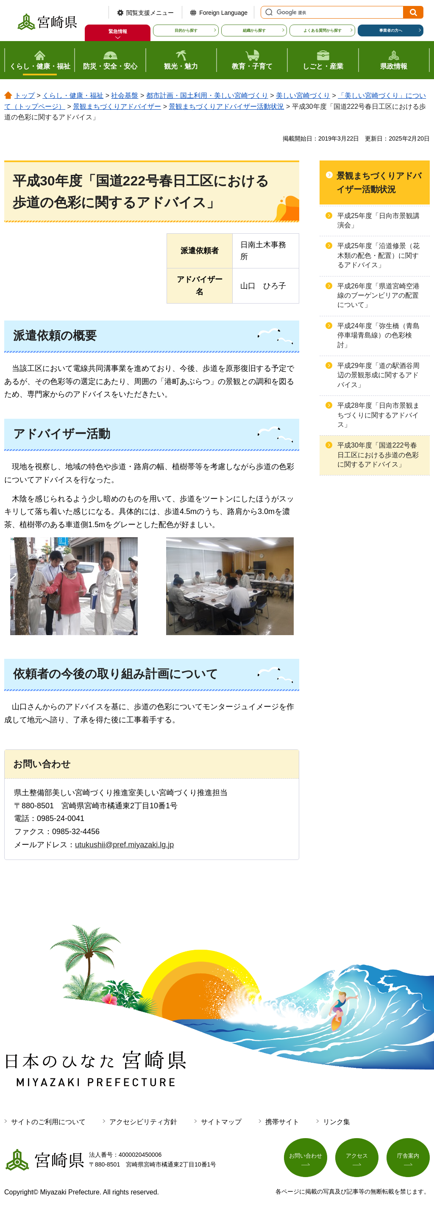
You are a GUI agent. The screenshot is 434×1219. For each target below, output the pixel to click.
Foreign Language (223, 12)
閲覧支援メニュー (150, 12)
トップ (24, 95)
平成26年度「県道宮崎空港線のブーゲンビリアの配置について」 (378, 295)
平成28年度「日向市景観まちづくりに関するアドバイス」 (378, 415)
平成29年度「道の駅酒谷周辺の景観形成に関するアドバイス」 (378, 375)
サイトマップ (221, 1121)
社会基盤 (124, 95)
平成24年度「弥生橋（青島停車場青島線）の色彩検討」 (378, 335)
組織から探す (254, 30)
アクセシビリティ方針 (143, 1121)
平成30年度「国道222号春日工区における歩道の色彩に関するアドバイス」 (378, 455)
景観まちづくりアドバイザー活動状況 (226, 106)
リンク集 (336, 1121)
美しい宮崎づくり (303, 95)
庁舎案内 (408, 1158)
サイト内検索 (268, 12)
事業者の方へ (390, 30)
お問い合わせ (305, 1158)
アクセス (357, 1158)
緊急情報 (117, 31)
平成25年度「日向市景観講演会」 (378, 220)
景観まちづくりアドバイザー (117, 106)
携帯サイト (282, 1121)
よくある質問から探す (322, 30)
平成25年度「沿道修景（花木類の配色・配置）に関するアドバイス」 (378, 255)
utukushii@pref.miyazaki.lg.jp (124, 844)
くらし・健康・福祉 (72, 95)
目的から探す (186, 30)
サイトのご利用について (48, 1121)
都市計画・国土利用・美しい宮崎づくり (207, 95)
